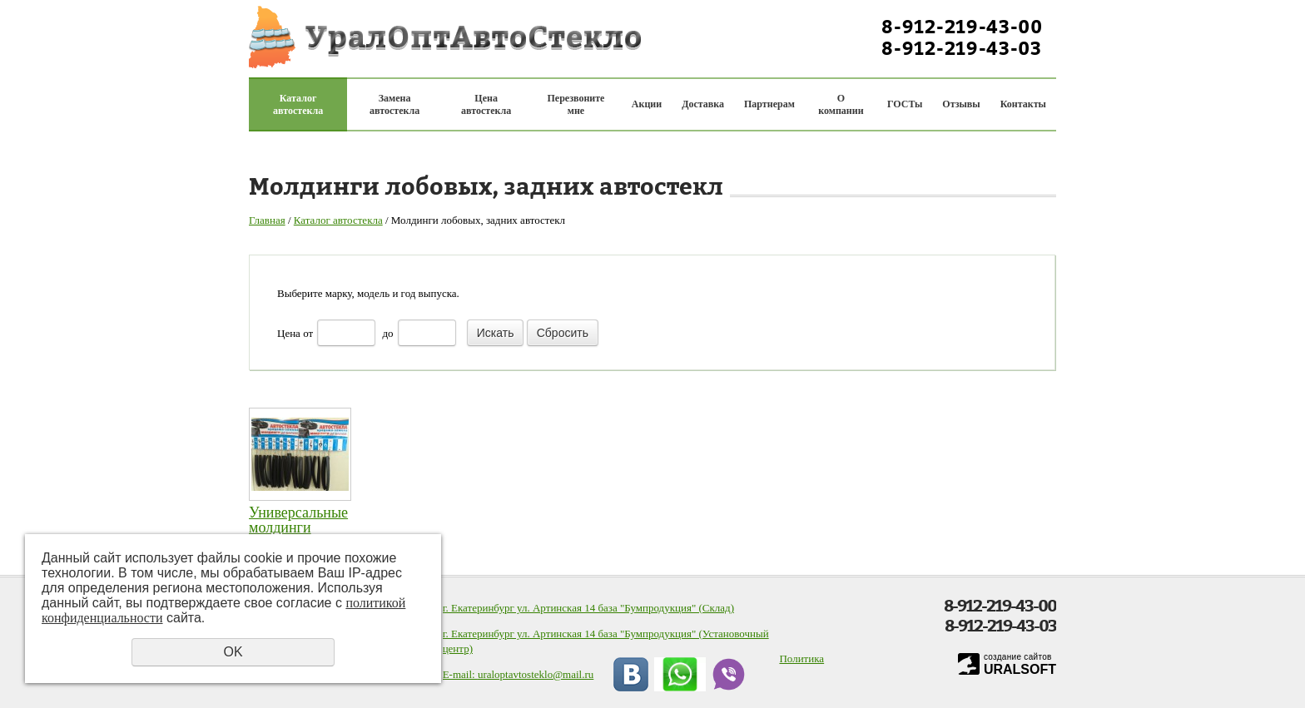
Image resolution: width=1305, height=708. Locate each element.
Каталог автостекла (298, 104)
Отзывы (961, 104)
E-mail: (460, 674)
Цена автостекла (486, 104)
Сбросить (562, 332)
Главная (267, 220)
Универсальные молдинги (298, 520)
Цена (288, 333)
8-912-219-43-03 (961, 48)
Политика (801, 658)
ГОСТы (904, 104)
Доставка (703, 104)
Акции (647, 104)
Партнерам (769, 104)
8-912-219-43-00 (962, 26)
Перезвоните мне (576, 104)
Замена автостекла (394, 104)
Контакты (1023, 104)
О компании (840, 104)
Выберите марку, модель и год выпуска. (368, 293)
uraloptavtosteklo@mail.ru (535, 674)
